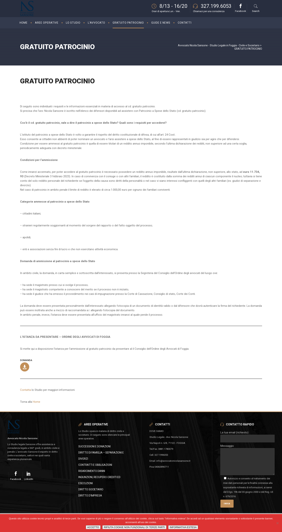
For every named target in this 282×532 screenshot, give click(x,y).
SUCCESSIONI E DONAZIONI (94, 446)
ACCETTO (93, 527)
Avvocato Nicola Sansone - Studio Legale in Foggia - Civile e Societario (218, 45)
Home (36, 401)
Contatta (25, 390)
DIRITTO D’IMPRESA (90, 495)
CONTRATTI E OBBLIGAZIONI (95, 464)
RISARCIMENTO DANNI (91, 470)
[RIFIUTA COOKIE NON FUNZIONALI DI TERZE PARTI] (277, 523)
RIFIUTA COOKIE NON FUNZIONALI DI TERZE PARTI (134, 527)
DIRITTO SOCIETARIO (90, 489)
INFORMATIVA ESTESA (183, 527)
